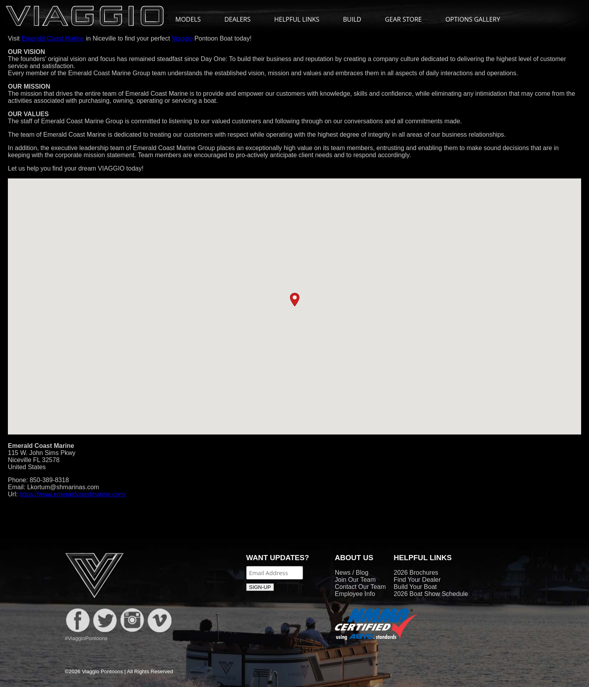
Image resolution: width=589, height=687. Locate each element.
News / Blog (351, 572)
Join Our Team (355, 579)
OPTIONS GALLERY (472, 19)
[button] (294, 299)
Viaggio (182, 38)
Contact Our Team (360, 586)
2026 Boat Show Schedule (431, 593)
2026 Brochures (416, 572)
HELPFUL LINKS (300, 19)
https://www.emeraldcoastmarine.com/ (72, 494)
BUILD (352, 19)
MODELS (191, 19)
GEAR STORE (403, 19)
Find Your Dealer (417, 579)
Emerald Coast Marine (52, 38)
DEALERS (237, 19)
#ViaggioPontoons (86, 638)
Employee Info (355, 593)
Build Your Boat (415, 586)
